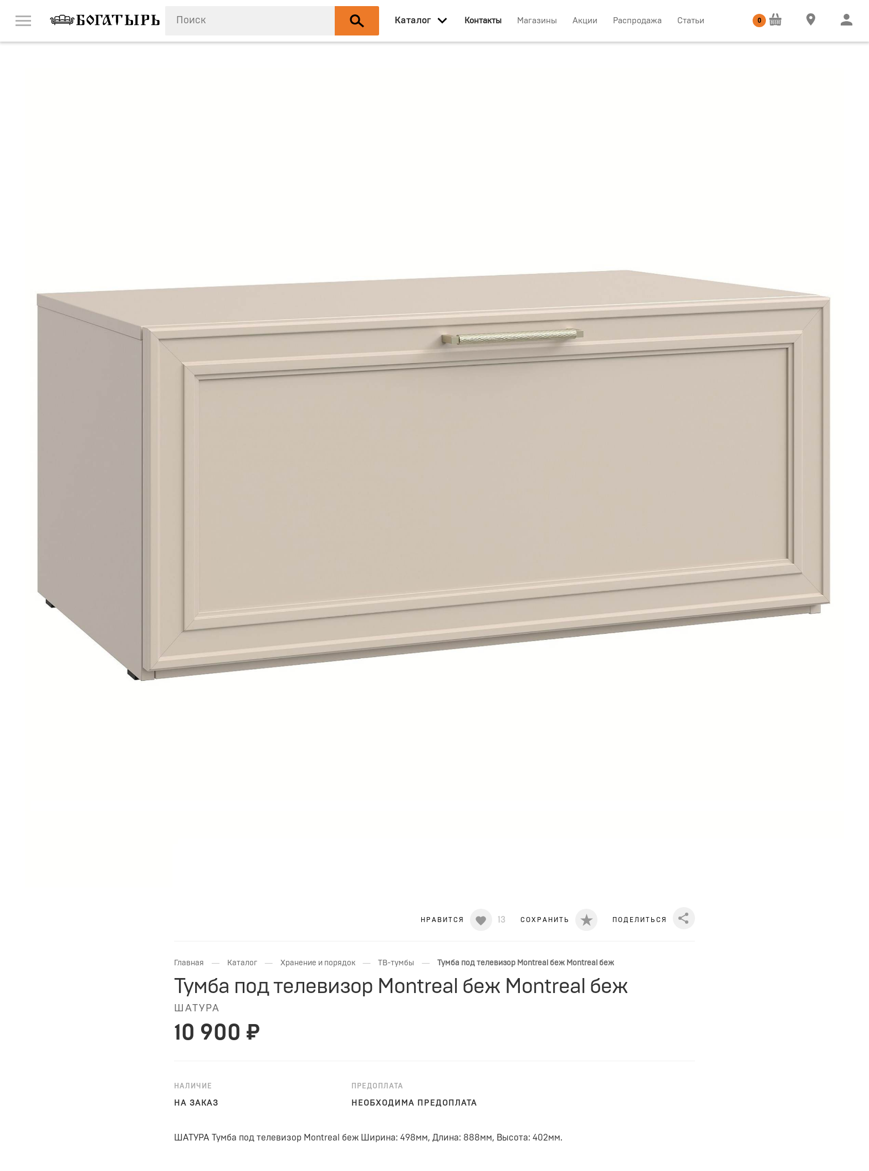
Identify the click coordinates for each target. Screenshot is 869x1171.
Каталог (242, 963)
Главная (189, 963)
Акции (584, 21)
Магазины (537, 21)
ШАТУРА (197, 1009)
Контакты (483, 21)
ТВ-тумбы (396, 963)
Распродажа (637, 21)
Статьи (690, 21)
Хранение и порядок (317, 963)
